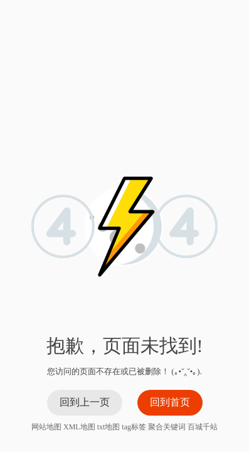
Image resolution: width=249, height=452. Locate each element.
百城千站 (203, 426)
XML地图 (79, 426)
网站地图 (46, 426)
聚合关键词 (167, 426)
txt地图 (108, 426)
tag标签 (134, 426)
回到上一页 (85, 402)
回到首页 (170, 402)
